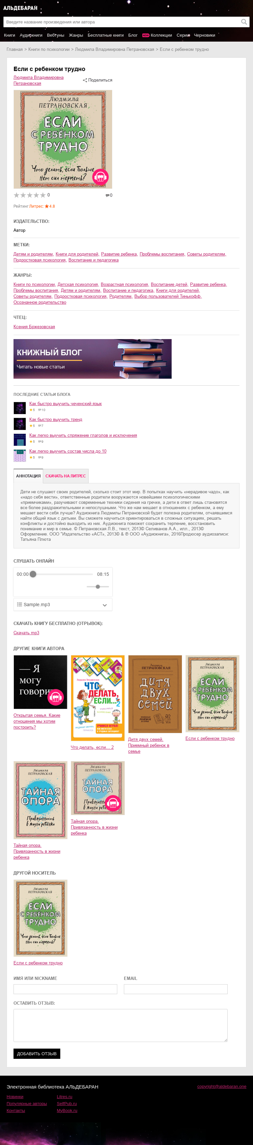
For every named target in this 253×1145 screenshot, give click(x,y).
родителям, (121, 296)
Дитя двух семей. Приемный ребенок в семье (148, 745)
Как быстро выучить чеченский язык (65, 403)
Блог (133, 35)
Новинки (15, 1096)
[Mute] (80, 586)
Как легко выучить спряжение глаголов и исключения (83, 435)
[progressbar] (63, 574)
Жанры (76, 35)
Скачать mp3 (26, 632)
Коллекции (161, 35)
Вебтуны (55, 35)
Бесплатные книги (106, 35)
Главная (15, 49)
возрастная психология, (125, 284)
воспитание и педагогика (94, 260)
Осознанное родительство (40, 302)
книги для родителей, (77, 254)
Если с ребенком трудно (210, 738)
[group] (63, 582)
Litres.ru (64, 1096)
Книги (9, 35)
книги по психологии (49, 49)
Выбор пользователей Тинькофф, (168, 296)
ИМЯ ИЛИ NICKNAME (35, 978)
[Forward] (52, 587)
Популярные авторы (27, 1103)
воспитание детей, (169, 284)
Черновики (204, 35)
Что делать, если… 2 (92, 747)
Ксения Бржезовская (34, 326)
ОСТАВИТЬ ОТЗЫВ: (34, 1003)
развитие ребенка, (119, 254)
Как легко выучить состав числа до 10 (67, 451)
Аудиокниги (31, 35)
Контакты (16, 1110)
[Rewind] (23, 587)
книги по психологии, (35, 284)
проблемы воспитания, (162, 254)
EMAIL (130, 978)
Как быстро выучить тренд (55, 419)
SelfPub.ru (67, 1103)
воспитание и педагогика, (129, 290)
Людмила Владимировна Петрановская (114, 49)
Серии (183, 35)
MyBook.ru (67, 1110)
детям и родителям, (34, 254)
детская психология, (78, 284)
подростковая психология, (40, 260)
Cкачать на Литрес (65, 476)
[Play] (37, 586)
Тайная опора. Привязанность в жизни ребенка (37, 851)
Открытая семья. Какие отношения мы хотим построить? (37, 721)
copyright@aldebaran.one (221, 1086)
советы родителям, (206, 254)
